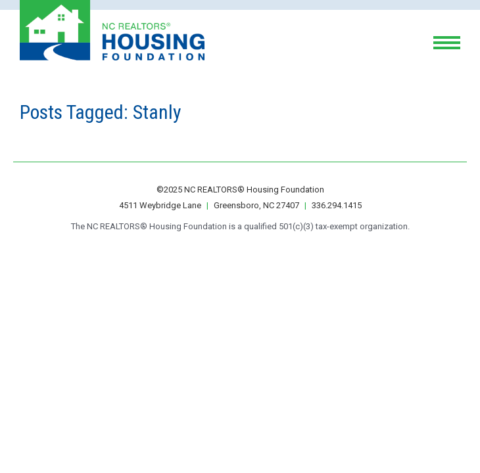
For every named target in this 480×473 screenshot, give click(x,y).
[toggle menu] (446, 42)
